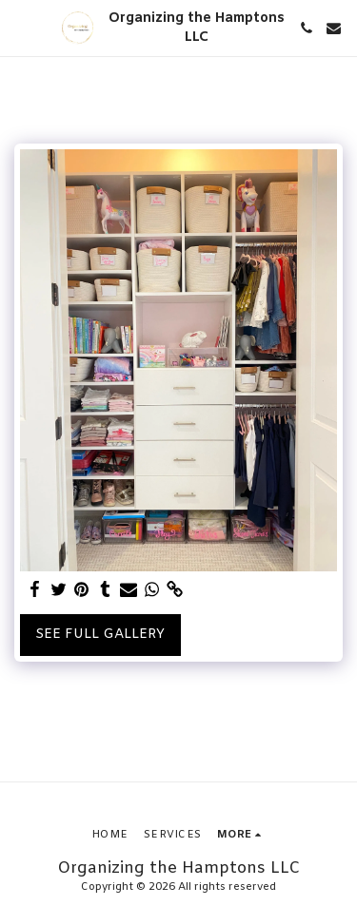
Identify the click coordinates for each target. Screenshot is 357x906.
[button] (21, 27)
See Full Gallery (100, 635)
